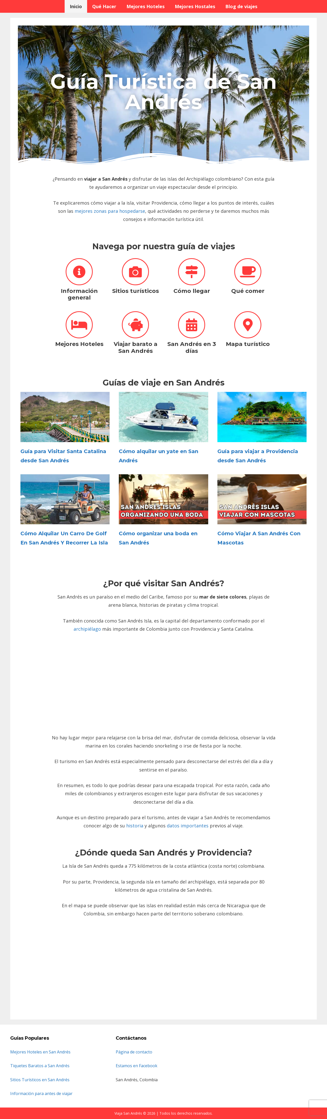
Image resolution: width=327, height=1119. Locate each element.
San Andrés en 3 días (191, 347)
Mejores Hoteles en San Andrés (40, 1052)
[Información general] (79, 271)
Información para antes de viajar (41, 1093)
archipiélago (87, 629)
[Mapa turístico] (247, 324)
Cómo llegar (191, 291)
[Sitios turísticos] (135, 271)
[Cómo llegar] (191, 271)
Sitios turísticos (135, 291)
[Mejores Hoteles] (79, 324)
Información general (79, 294)
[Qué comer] (247, 271)
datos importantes (187, 826)
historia (134, 826)
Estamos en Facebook (136, 1065)
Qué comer (247, 291)
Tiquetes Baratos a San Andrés (39, 1065)
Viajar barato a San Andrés (135, 347)
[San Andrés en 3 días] (191, 324)
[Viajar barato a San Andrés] (135, 324)
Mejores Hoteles (145, 6)
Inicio (76, 6)
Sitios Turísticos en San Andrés (39, 1080)
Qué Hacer (104, 6)
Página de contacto (134, 1052)
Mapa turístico (248, 344)
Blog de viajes (241, 6)
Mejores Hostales (195, 6)
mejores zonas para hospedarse (110, 211)
